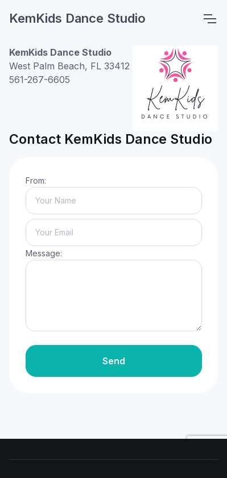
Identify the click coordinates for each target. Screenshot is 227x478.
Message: (44, 253)
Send (113, 361)
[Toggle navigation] (209, 19)
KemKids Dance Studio (77, 18)
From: (36, 180)
